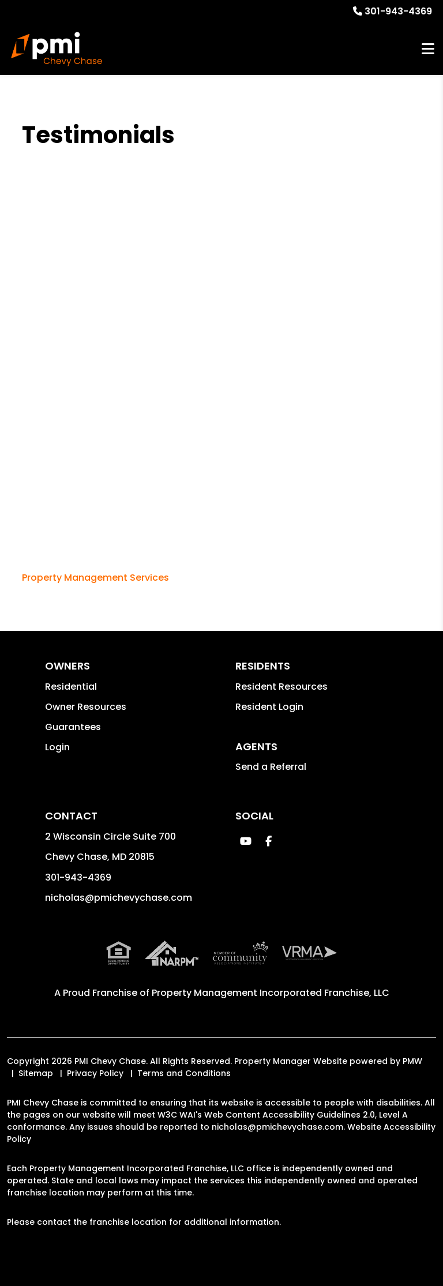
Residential (71, 686)
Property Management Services (95, 577)
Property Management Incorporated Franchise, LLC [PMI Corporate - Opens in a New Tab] (270, 992)
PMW (412, 1061)
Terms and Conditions (184, 1073)
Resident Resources (281, 686)
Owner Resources (85, 706)
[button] (245, 841)
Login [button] (57, 747)
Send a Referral (270, 766)
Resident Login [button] (269, 706)
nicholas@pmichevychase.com (118, 897)
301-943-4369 (398, 11)
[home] (56, 49)
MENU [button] (428, 49)
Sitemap (35, 1073)
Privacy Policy (95, 1073)
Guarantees (73, 727)
